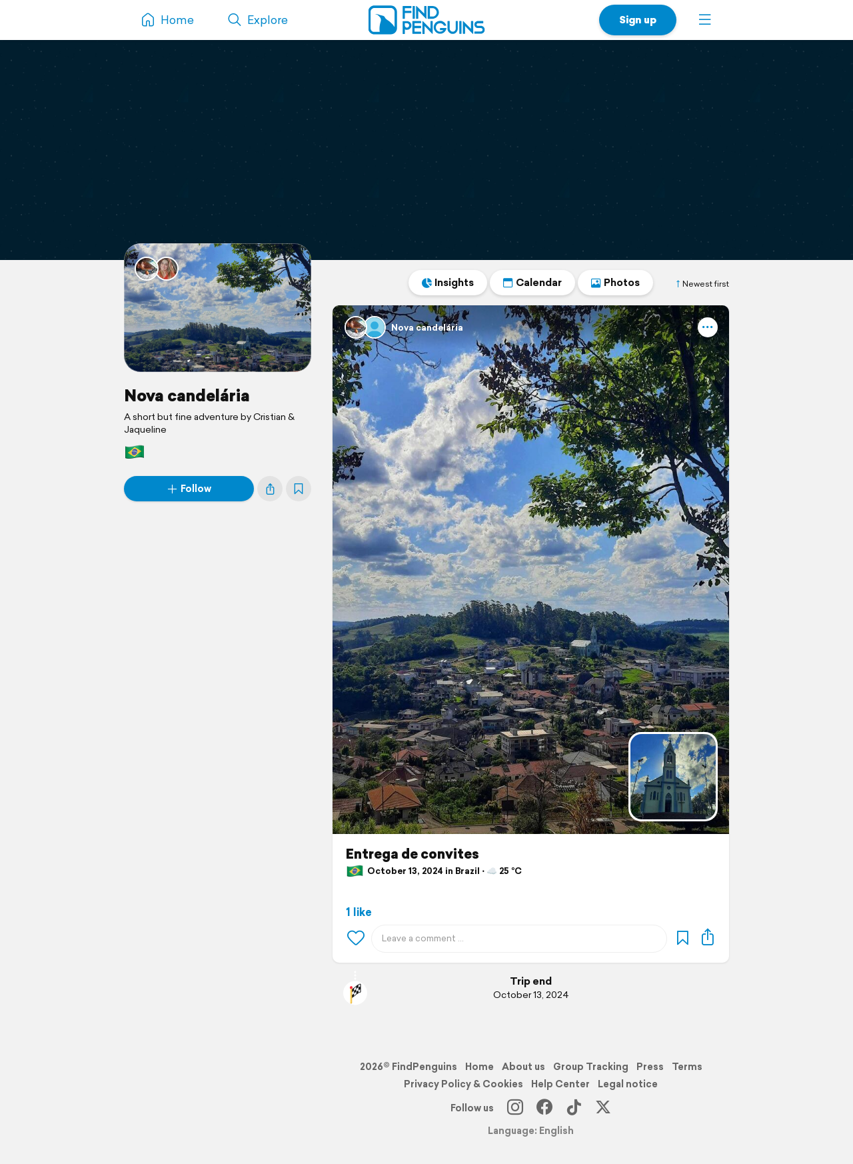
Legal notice (628, 1084)
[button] (705, 20)
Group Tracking (590, 1066)
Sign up (637, 20)
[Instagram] (515, 1108)
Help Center (560, 1084)
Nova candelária (187, 395)
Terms (687, 1066)
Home (479, 1066)
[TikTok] (574, 1108)
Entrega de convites (412, 854)
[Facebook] (544, 1108)
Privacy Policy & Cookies (463, 1084)
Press (650, 1066)
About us (523, 1066)
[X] (603, 1108)
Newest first (701, 284)
